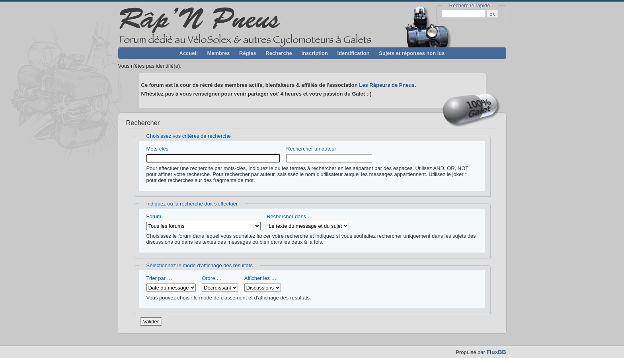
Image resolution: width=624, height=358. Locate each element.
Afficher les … (262, 283)
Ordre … (220, 283)
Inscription (314, 53)
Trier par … (171, 283)
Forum (203, 221)
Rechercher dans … (308, 221)
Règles (247, 53)
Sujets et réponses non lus (412, 53)
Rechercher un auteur (329, 154)
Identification (353, 53)
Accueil (188, 53)
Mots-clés (213, 154)
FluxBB (496, 352)
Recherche (278, 53)
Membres (218, 53)
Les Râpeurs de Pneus (386, 85)
